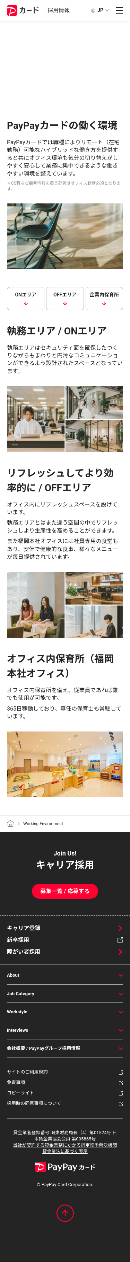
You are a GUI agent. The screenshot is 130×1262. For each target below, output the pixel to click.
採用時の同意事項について (34, 1103)
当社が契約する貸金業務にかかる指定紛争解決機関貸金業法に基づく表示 (65, 1148)
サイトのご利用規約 (27, 1072)
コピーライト (20, 1092)
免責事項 (16, 1082)
